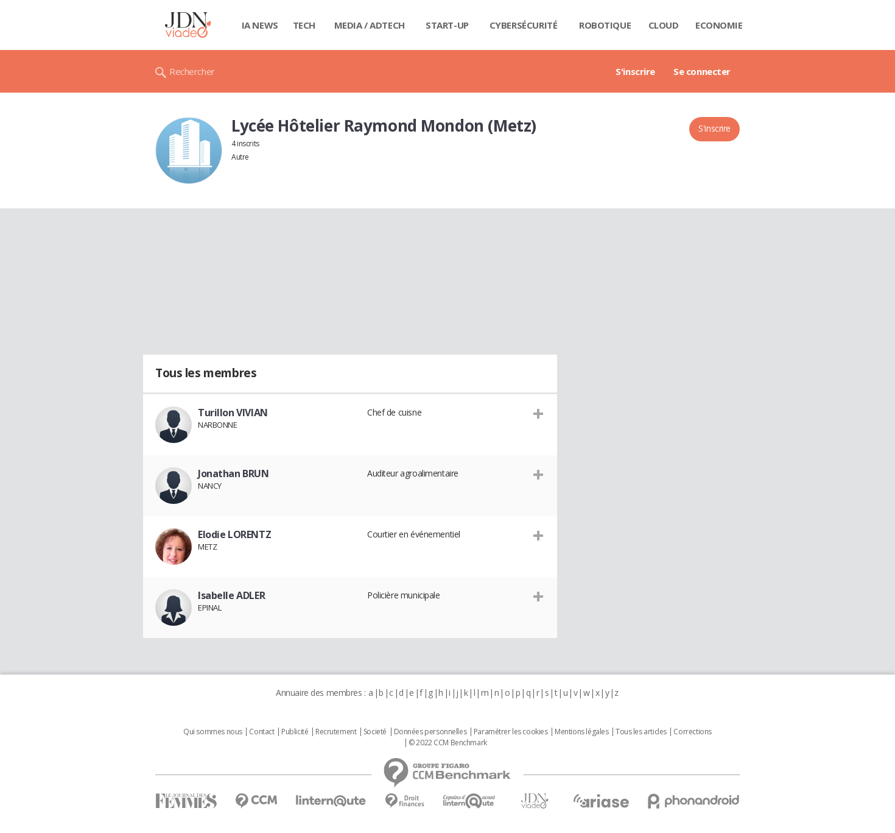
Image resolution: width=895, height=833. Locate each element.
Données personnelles (430, 732)
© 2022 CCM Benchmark (448, 743)
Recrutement (335, 732)
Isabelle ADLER (231, 595)
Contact (261, 732)
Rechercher (192, 71)
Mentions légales (581, 732)
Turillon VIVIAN (233, 412)
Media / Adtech (369, 25)
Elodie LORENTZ (234, 534)
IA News (260, 25)
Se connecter (702, 71)
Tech (304, 25)
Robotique (605, 25)
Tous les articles (641, 732)
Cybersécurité (524, 25)
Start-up (447, 25)
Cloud (663, 25)
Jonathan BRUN (233, 473)
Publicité (294, 732)
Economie (719, 25)
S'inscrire (635, 71)
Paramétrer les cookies (511, 732)
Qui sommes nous (212, 732)
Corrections (692, 732)
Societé (375, 732)
